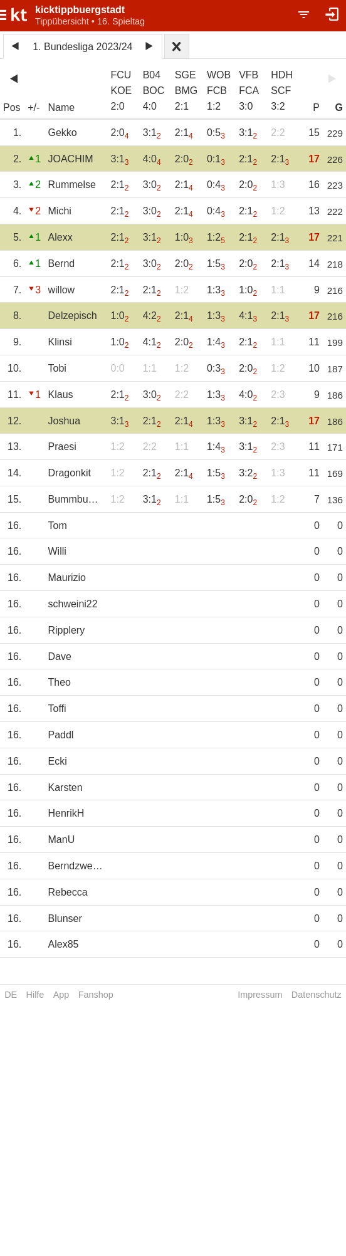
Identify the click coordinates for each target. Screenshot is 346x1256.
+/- (33, 107)
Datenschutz (316, 995)
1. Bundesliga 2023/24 (82, 46)
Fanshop (95, 995)
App (61, 995)
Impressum (260, 995)
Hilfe (35, 995)
